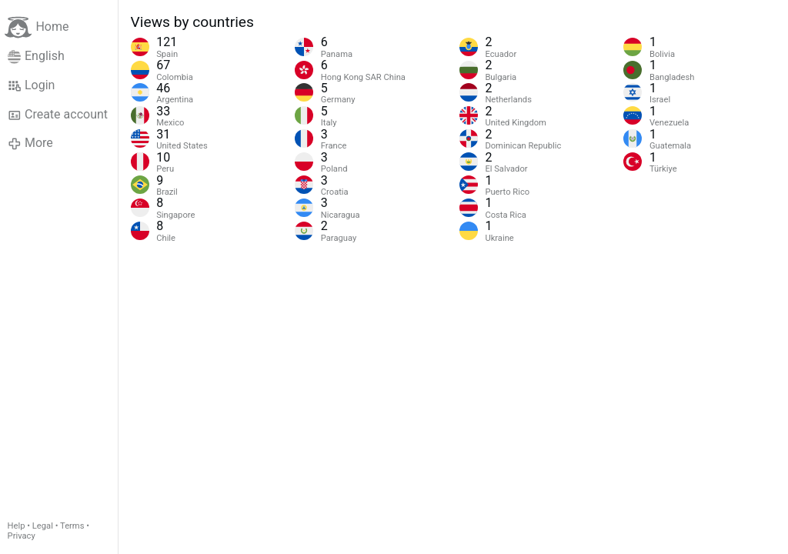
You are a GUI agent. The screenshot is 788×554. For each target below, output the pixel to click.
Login (31, 85)
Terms (72, 526)
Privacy (21, 536)
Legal (42, 526)
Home (36, 27)
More (30, 143)
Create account (58, 114)
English (36, 56)
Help (16, 526)
